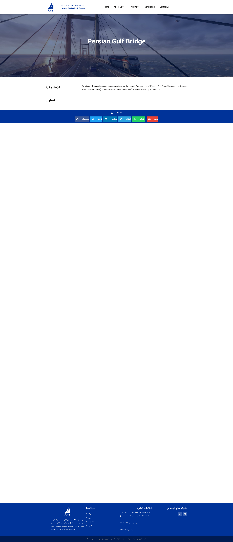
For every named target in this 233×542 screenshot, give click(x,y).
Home (106, 7)
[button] (82, 119)
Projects (135, 7)
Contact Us (164, 7)
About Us (119, 7)
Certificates (150, 7)
